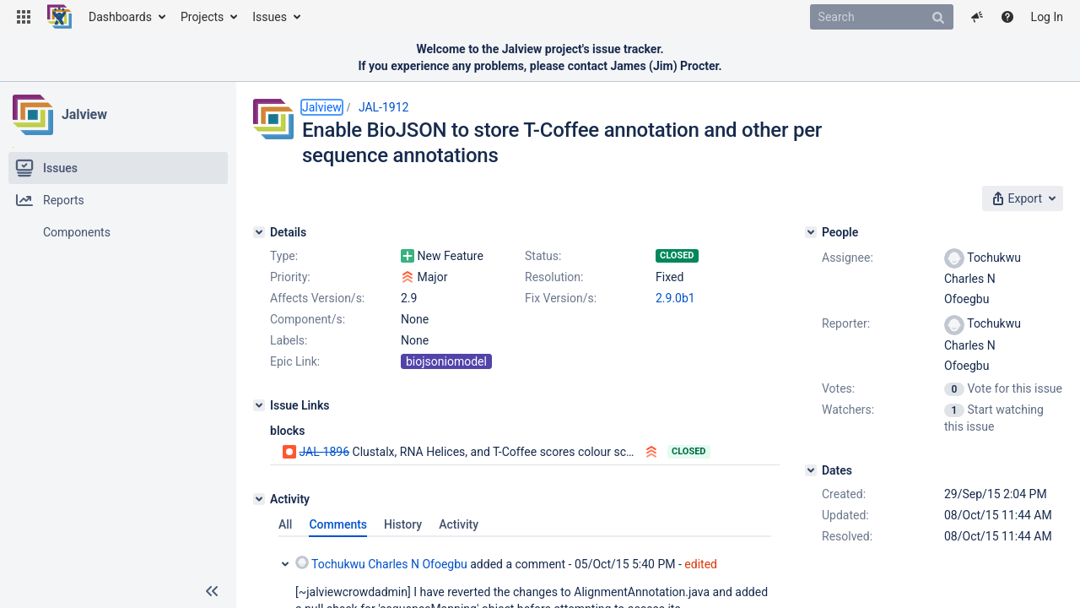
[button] (23, 17)
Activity (458, 524)
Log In (1047, 17)
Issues (269, 17)
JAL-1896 (324, 452)
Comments (338, 524)
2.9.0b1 (675, 298)
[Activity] (259, 499)
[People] (811, 232)
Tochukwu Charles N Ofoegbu (381, 563)
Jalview (84, 114)
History (403, 524)
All (285, 524)
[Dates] (811, 470)
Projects (202, 17)
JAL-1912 (384, 107)
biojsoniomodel (446, 361)
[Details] (259, 232)
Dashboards (120, 17)
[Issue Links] (259, 405)
